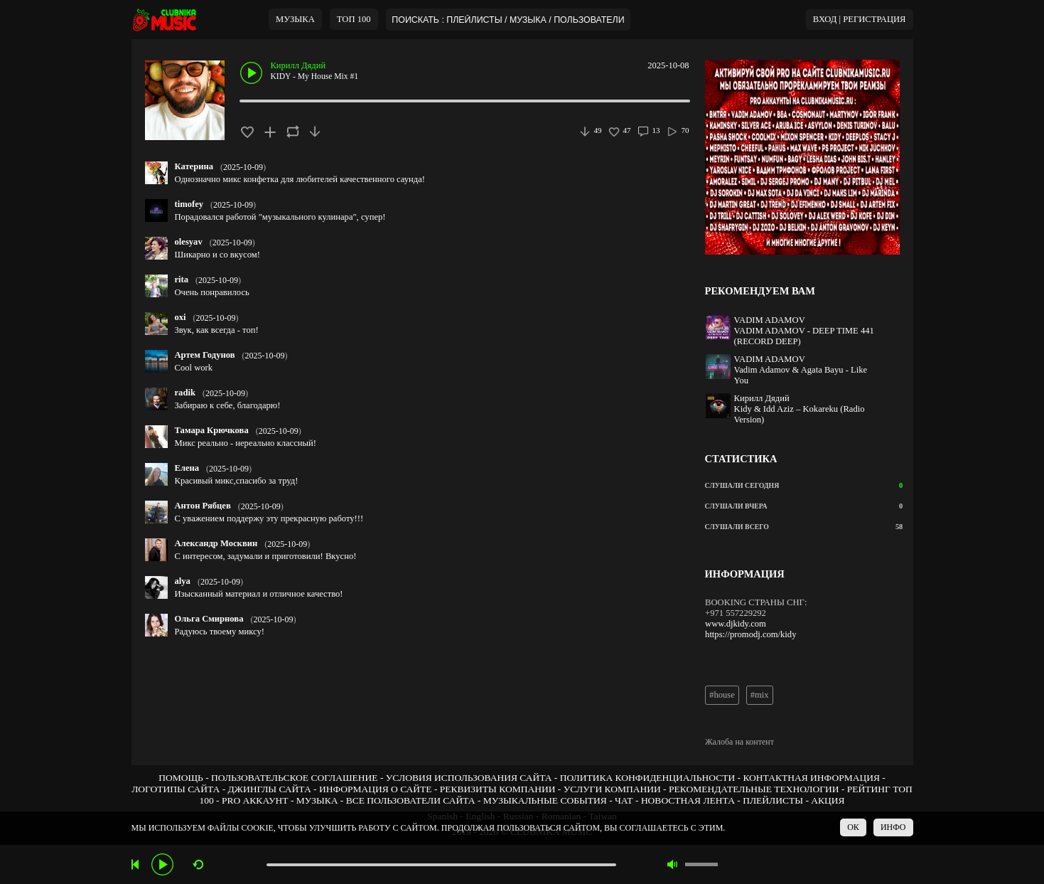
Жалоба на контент (739, 742)
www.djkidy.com (735, 624)
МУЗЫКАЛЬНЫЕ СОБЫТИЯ (545, 800)
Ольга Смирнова (209, 619)
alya (182, 581)
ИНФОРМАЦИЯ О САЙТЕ (375, 789)
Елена (187, 468)
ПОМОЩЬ (180, 777)
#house (722, 695)
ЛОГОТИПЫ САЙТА (175, 789)
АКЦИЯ (827, 800)
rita (182, 279)
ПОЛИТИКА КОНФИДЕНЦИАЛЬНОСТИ (647, 777)
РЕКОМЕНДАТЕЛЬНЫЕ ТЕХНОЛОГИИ (754, 789)
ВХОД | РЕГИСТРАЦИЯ (859, 19)
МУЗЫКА (295, 19)
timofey (189, 204)
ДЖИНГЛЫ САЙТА (269, 789)
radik (185, 393)
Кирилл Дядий (298, 65)
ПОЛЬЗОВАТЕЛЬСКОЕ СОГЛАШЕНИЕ (294, 777)
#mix (759, 695)
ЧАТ (624, 800)
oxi (180, 317)
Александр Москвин (216, 543)
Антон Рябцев (203, 506)
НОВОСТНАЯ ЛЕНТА (688, 800)
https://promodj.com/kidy (750, 634)
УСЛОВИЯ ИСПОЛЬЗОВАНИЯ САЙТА (469, 777)
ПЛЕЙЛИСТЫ (773, 800)
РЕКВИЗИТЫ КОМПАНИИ (498, 789)
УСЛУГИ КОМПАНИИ (612, 789)
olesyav (189, 242)
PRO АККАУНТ (255, 800)
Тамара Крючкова (212, 430)
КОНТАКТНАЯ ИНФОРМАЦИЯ (811, 777)
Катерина (194, 166)
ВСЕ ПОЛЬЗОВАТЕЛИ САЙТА (410, 800)
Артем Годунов (205, 355)
